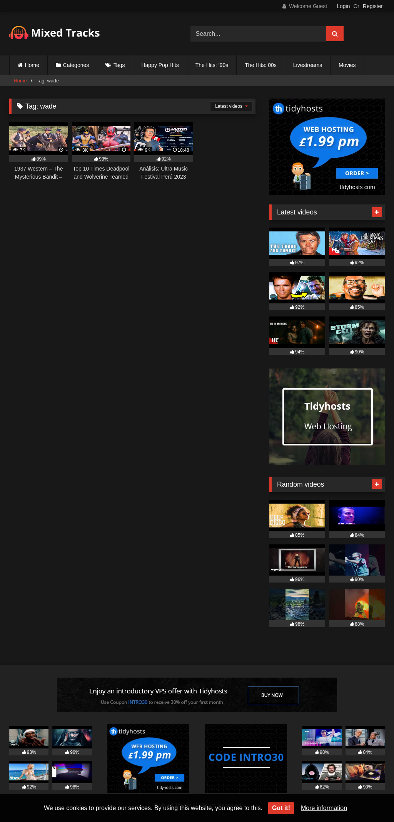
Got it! (281, 808)
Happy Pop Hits (160, 65)
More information (324, 808)
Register (373, 6)
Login (343, 6)
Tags (119, 65)
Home (32, 65)
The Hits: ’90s (212, 65)
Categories (76, 65)
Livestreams (307, 65)
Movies (347, 65)
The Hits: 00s (260, 65)
